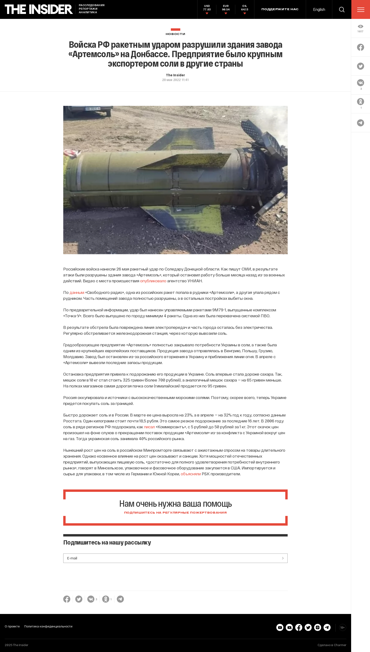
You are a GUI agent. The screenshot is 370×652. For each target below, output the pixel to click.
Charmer (340, 645)
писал (149, 426)
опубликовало (153, 280)
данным (77, 292)
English (319, 9)
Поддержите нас (280, 9)
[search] (341, 9)
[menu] (360, 10)
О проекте (12, 626)
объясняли (191, 473)
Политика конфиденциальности (48, 626)
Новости (175, 34)
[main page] (39, 9)
